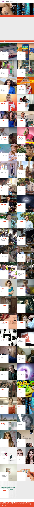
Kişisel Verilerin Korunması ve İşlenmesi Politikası (22, 503)
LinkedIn (9, 500)
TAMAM (32, 504)
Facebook (5, 500)
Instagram (15, 500)
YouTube (11, 500)
